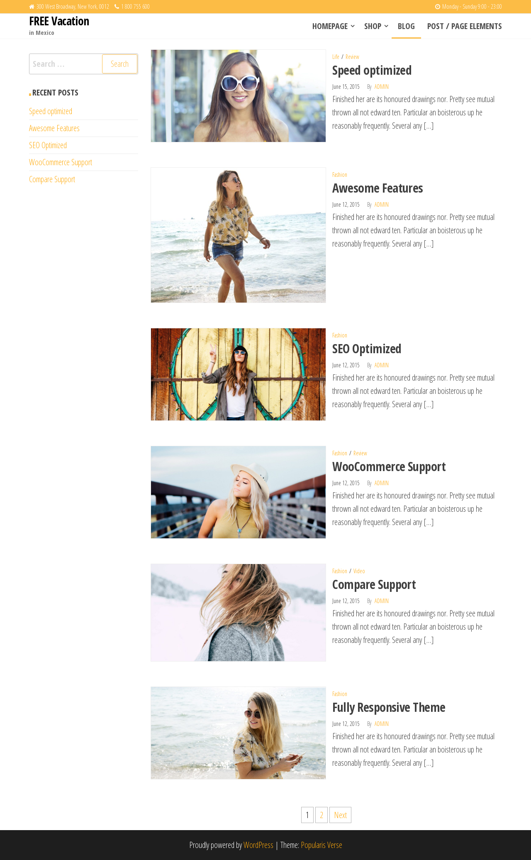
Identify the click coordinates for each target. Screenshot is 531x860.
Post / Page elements (464, 26)
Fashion (339, 174)
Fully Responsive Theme (389, 707)
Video (359, 571)
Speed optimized (372, 69)
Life (335, 57)
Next (340, 815)
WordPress (258, 844)
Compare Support (374, 584)
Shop (372, 26)
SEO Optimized (366, 348)
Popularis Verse (321, 844)
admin (382, 86)
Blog (406, 26)
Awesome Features (377, 187)
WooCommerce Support (389, 466)
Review (352, 57)
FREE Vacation (59, 21)
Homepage (330, 26)
